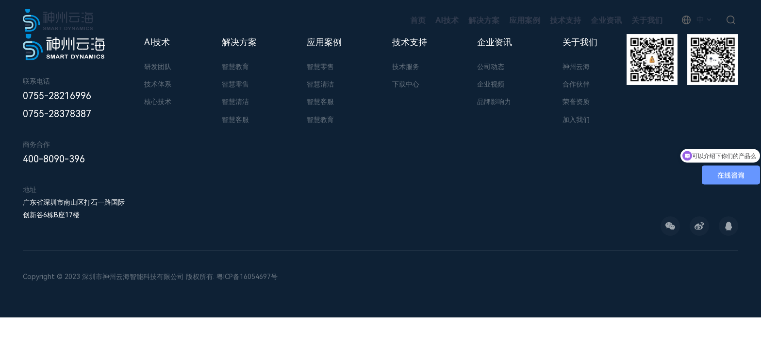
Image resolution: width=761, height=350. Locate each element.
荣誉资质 (576, 101)
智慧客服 (235, 119)
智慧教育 (235, 66)
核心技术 (157, 101)
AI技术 (447, 20)
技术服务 (405, 66)
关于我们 (646, 20)
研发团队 (157, 66)
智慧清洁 (235, 101)
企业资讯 (606, 20)
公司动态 (490, 66)
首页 (418, 20)
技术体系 (157, 84)
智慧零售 (235, 84)
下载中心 (405, 84)
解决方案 (483, 20)
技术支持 (565, 20)
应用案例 (524, 20)
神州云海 (576, 66)
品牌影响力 (494, 101)
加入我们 (576, 119)
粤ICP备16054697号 (247, 276)
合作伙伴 (576, 84)
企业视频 (490, 84)
